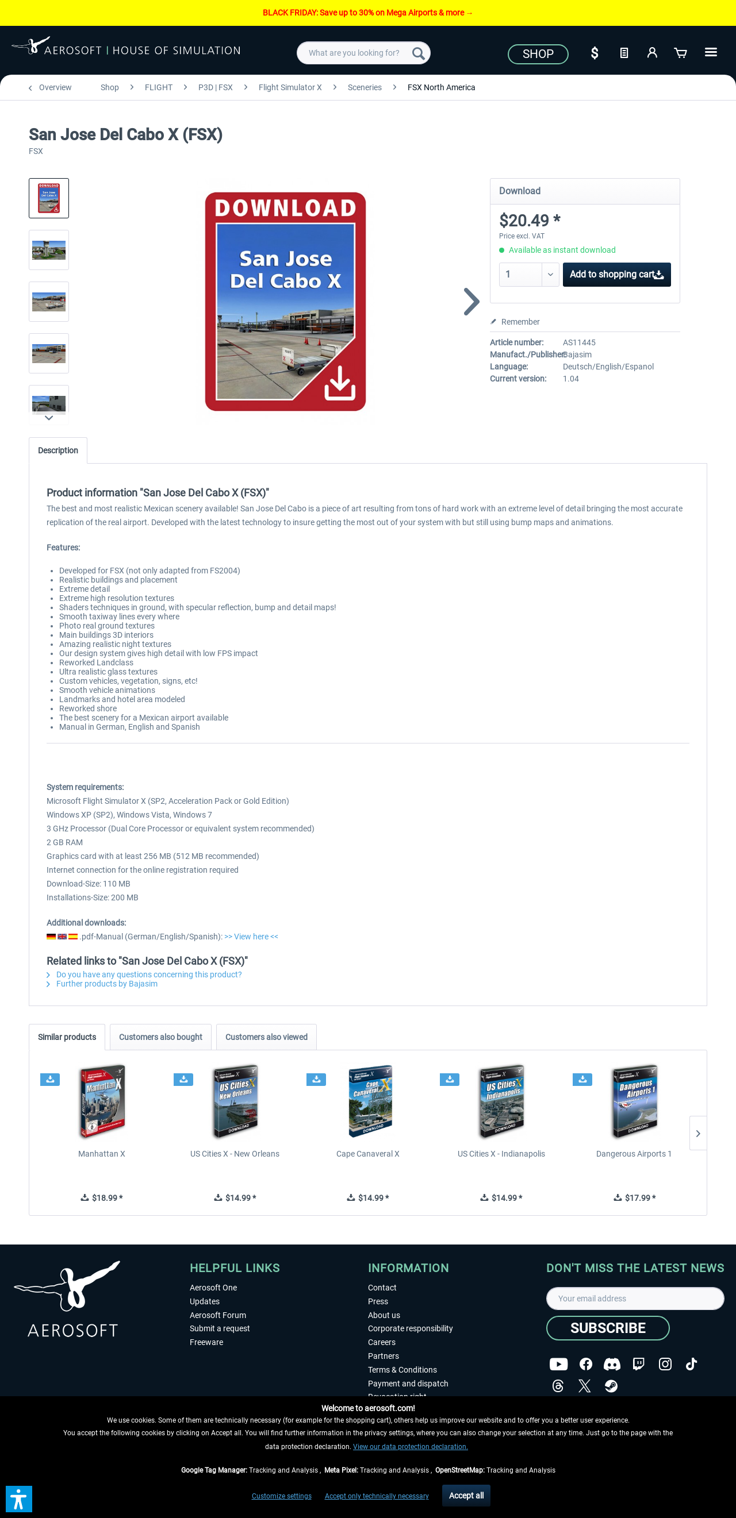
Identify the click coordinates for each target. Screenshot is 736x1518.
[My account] (652, 51)
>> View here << (251, 936)
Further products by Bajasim (102, 983)
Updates (205, 1301)
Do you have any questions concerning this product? (144, 974)
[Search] (419, 52)
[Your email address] (635, 1298)
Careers (382, 1342)
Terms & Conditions (402, 1369)
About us (384, 1315)
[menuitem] (364, 52)
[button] (19, 1499)
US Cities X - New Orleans (234, 1153)
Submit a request (220, 1328)
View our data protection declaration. (410, 1447)
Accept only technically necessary (377, 1496)
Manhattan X (101, 1153)
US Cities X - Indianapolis (501, 1153)
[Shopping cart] (681, 51)
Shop (538, 54)
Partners (383, 1356)
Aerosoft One (213, 1287)
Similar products (67, 1037)
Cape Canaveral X (368, 1153)
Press (378, 1301)
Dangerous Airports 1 (634, 1153)
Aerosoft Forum (218, 1315)
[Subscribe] (608, 1328)
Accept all (466, 1495)
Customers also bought (160, 1037)
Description (58, 450)
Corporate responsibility (410, 1328)
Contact (382, 1287)
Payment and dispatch (408, 1383)
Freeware (206, 1342)
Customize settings (282, 1496)
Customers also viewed (266, 1037)
